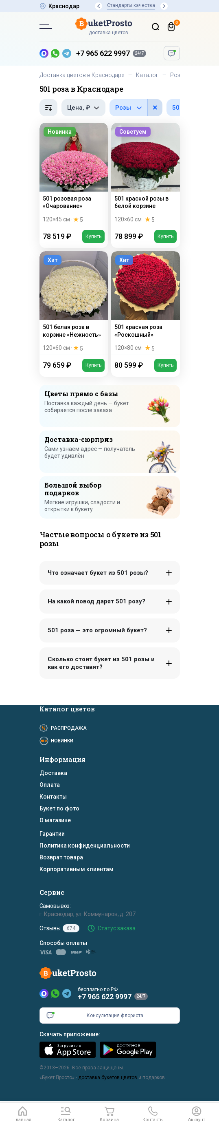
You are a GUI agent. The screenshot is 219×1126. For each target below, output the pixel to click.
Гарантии (52, 833)
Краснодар (63, 6)
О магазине (55, 820)
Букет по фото (59, 808)
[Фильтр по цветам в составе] (136, 107)
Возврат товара (61, 857)
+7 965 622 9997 (103, 53)
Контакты (53, 796)
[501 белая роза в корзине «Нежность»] (74, 302)
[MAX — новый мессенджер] (43, 53)
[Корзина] (171, 26)
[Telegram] (66, 993)
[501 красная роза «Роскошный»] (145, 302)
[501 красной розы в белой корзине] (145, 174)
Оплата (49, 785)
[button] (98, 6)
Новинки (62, 741)
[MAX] (43, 993)
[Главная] (22, 1114)
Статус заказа (117, 928)
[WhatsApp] (55, 993)
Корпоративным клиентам (76, 869)
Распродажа (69, 728)
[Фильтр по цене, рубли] (83, 107)
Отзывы (59, 928)
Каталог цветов (67, 708)
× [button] (155, 107)
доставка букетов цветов (107, 1077)
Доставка (53, 773)
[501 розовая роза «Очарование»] (74, 174)
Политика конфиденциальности (84, 845)
